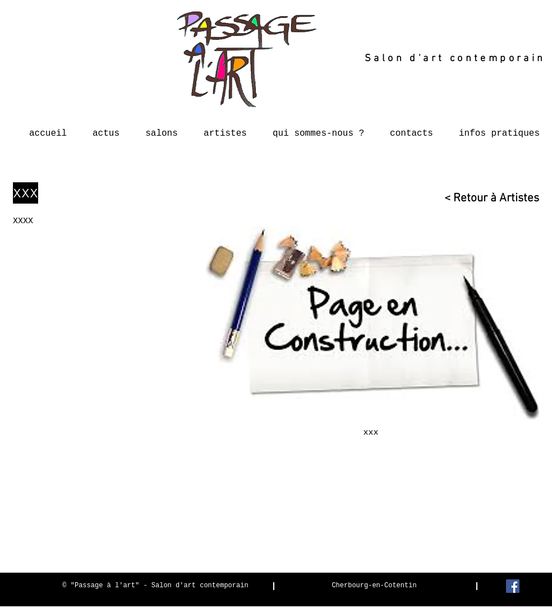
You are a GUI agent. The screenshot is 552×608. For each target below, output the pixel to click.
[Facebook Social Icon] (512, 586)
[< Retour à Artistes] (486, 198)
